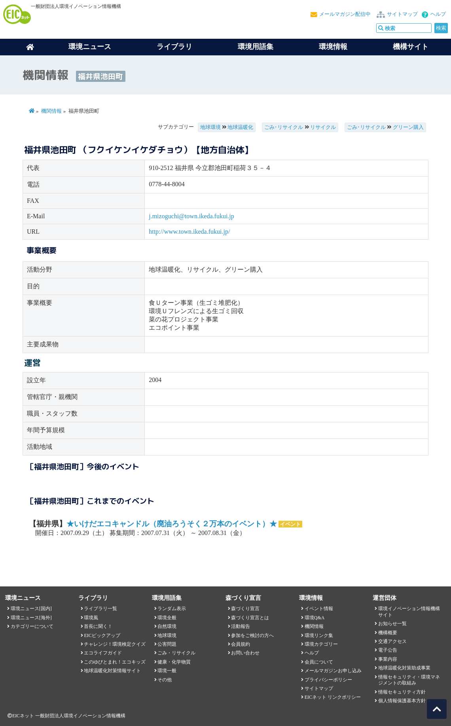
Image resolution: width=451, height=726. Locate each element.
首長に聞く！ (98, 626)
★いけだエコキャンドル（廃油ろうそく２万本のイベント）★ (171, 524)
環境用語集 (255, 47)
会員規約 (240, 644)
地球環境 (210, 127)
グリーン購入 (408, 127)
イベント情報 (319, 608)
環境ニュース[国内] (31, 608)
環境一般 (166, 670)
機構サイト (410, 47)
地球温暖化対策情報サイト (112, 670)
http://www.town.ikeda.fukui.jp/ (189, 231)
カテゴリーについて (32, 626)
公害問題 (166, 644)
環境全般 (166, 617)
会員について (319, 662)
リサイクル (323, 127)
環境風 (91, 617)
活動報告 (240, 626)
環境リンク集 (319, 635)
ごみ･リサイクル (283, 127)
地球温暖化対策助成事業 (404, 668)
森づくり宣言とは (250, 617)
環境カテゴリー (321, 644)
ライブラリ (174, 47)
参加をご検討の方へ (252, 635)
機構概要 (387, 632)
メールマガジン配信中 (345, 14)
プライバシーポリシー (328, 680)
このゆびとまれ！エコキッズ (115, 662)
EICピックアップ (102, 635)
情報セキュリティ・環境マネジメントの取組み (409, 680)
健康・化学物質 (174, 662)
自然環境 (166, 626)
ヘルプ (438, 14)
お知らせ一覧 (392, 623)
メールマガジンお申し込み (333, 670)
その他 (164, 680)
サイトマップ (402, 14)
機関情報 (51, 111)
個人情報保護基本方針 (402, 700)
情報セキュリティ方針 (402, 692)
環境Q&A (314, 617)
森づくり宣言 (245, 608)
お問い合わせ (245, 653)
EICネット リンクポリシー (333, 697)
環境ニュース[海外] (31, 617)
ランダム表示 (171, 608)
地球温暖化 (240, 127)
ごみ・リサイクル (176, 653)
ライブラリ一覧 (100, 608)
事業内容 (387, 659)
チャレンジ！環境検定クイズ (115, 644)
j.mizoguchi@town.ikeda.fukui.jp (191, 216)
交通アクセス (392, 641)
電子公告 (387, 650)
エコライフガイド (103, 653)
